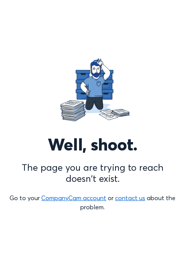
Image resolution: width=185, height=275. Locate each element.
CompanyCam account (73, 198)
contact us (130, 198)
